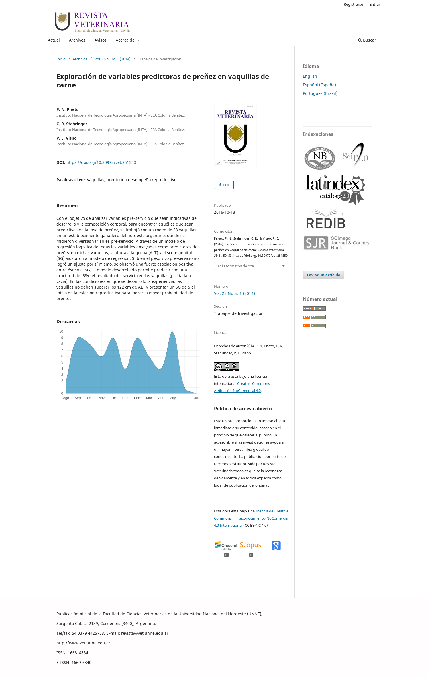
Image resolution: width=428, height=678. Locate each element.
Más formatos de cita (236, 266)
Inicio (61, 59)
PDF (226, 184)
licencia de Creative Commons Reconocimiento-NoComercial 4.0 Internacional (251, 518)
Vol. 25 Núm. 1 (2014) (113, 59)
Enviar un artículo (323, 274)
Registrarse (353, 4)
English (310, 76)
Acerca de (126, 40)
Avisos (101, 40)
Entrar (375, 4)
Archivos (77, 40)
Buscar (367, 40)
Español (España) (319, 84)
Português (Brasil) (320, 93)
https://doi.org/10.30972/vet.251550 (101, 162)
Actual (54, 40)
